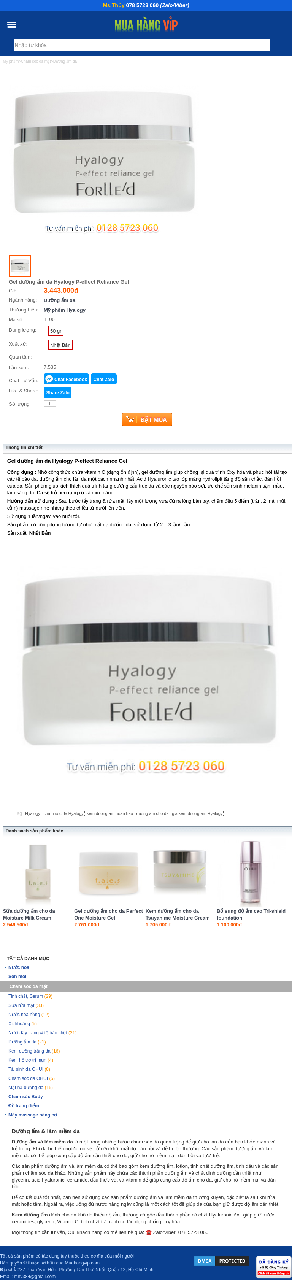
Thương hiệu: (23, 310)
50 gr (56, 331)
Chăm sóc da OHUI (31, 1078)
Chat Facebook (70, 379)
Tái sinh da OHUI (29, 1069)
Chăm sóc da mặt (29, 986)
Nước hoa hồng (28, 1014)
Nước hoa (18, 967)
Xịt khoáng (22, 1023)
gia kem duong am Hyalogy (197, 813)
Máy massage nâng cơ (32, 1115)
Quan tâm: (20, 357)
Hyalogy (32, 813)
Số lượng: (20, 404)
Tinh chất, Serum (30, 996)
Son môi (17, 976)
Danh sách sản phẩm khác (34, 831)
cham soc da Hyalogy (63, 813)
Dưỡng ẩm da (59, 300)
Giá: (13, 291)
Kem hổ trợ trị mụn (30, 1060)
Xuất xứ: (18, 344)
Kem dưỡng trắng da (34, 1051)
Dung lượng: (22, 330)
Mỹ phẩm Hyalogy (65, 310)
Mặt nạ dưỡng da (30, 1087)
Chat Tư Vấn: (23, 380)
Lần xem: (19, 367)
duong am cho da (152, 813)
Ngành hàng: (23, 300)
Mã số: (16, 319)
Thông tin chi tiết (24, 447)
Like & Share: (23, 391)
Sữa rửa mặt (26, 1005)
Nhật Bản (60, 345)
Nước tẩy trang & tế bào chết (42, 1032)
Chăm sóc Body (25, 1096)
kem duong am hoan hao (110, 813)
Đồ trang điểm (23, 1105)
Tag (18, 813)
